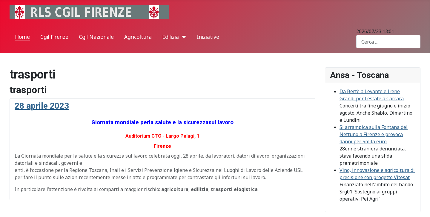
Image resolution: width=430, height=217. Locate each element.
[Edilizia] (182, 37)
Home (22, 36)
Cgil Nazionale (96, 36)
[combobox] (388, 41)
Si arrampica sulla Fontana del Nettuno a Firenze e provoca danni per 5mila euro (374, 134)
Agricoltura (138, 36)
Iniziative (208, 36)
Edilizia (170, 36)
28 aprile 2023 (42, 106)
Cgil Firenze (54, 36)
